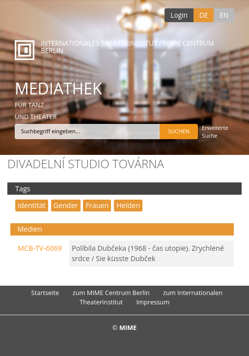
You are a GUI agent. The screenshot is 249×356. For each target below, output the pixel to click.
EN (224, 15)
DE (203, 15)
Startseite (45, 292)
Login (178, 15)
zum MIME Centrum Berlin (111, 292)
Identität (32, 205)
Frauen (97, 205)
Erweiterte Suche (215, 131)
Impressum (152, 301)
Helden (128, 205)
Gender (66, 205)
